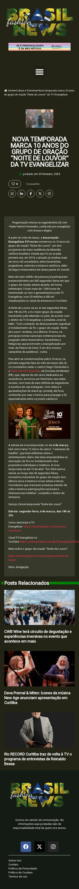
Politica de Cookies (20, 872)
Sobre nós (14, 860)
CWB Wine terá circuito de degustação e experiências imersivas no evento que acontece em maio (38, 636)
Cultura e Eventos (26, 90)
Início (9, 90)
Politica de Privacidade (22, 868)
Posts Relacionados (26, 583)
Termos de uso (17, 876)
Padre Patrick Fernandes (25, 371)
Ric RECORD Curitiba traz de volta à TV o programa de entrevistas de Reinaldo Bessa (38, 759)
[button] (39, 71)
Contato (13, 864)
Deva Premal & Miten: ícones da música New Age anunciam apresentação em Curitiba (37, 698)
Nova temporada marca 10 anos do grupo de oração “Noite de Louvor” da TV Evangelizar (40, 152)
